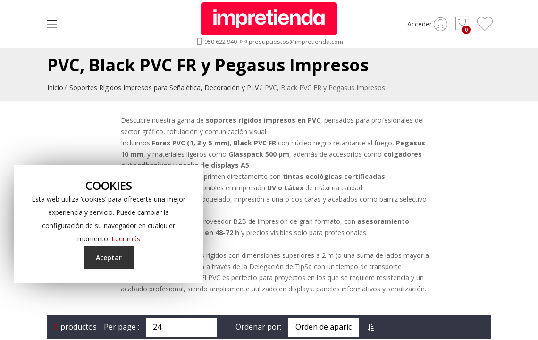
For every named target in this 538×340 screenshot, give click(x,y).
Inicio (55, 87)
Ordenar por (257, 327)
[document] (108, 224)
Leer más (125, 238)
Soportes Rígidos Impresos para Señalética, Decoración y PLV (164, 87)
